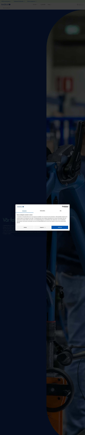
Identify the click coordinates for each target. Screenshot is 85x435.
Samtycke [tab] (24, 210)
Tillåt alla (60, 227)
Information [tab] (42, 210)
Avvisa (25, 227)
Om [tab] (60, 210)
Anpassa (42, 227)
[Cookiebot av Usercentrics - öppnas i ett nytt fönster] (63, 207)
